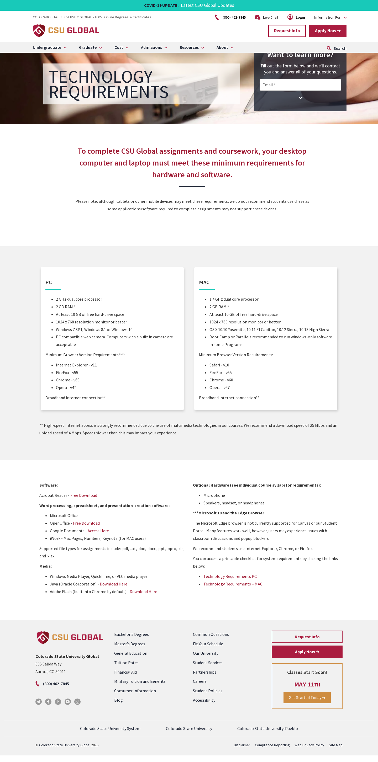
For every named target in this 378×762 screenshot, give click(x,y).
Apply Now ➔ (328, 31)
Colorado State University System (110, 735)
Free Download (83, 501)
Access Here (98, 537)
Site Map (336, 751)
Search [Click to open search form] (340, 48)
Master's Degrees (129, 650)
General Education (130, 659)
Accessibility (204, 706)
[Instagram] (77, 709)
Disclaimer (242, 751)
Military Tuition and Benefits (140, 687)
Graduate (88, 47)
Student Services (208, 669)
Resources (189, 47)
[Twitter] (38, 709)
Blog (118, 706)
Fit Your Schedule (208, 650)
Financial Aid (125, 678)
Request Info (287, 31)
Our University (205, 659)
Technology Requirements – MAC (232, 590)
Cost (118, 47)
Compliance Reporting (272, 751)
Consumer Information (135, 697)
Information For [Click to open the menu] (330, 17)
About (222, 47)
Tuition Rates (126, 669)
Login (296, 17)
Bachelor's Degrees (131, 640)
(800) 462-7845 (230, 17)
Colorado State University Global (64, 751)
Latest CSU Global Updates (207, 5)
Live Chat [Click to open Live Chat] (266, 17)
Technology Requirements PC (230, 582)
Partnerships (204, 678)
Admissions (151, 47)
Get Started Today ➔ (307, 703)
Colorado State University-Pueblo (267, 735)
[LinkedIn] (58, 709)
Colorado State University (189, 735)
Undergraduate (47, 47)
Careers (200, 687)
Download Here (113, 590)
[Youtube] (68, 709)
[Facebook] (48, 709)
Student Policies (207, 697)
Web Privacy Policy (309, 751)
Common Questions (211, 640)
